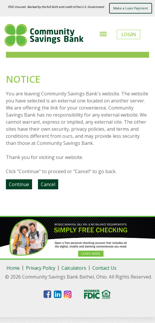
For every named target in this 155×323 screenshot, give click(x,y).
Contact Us (104, 268)
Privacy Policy (40, 268)
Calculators (73, 268)
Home (13, 268)
